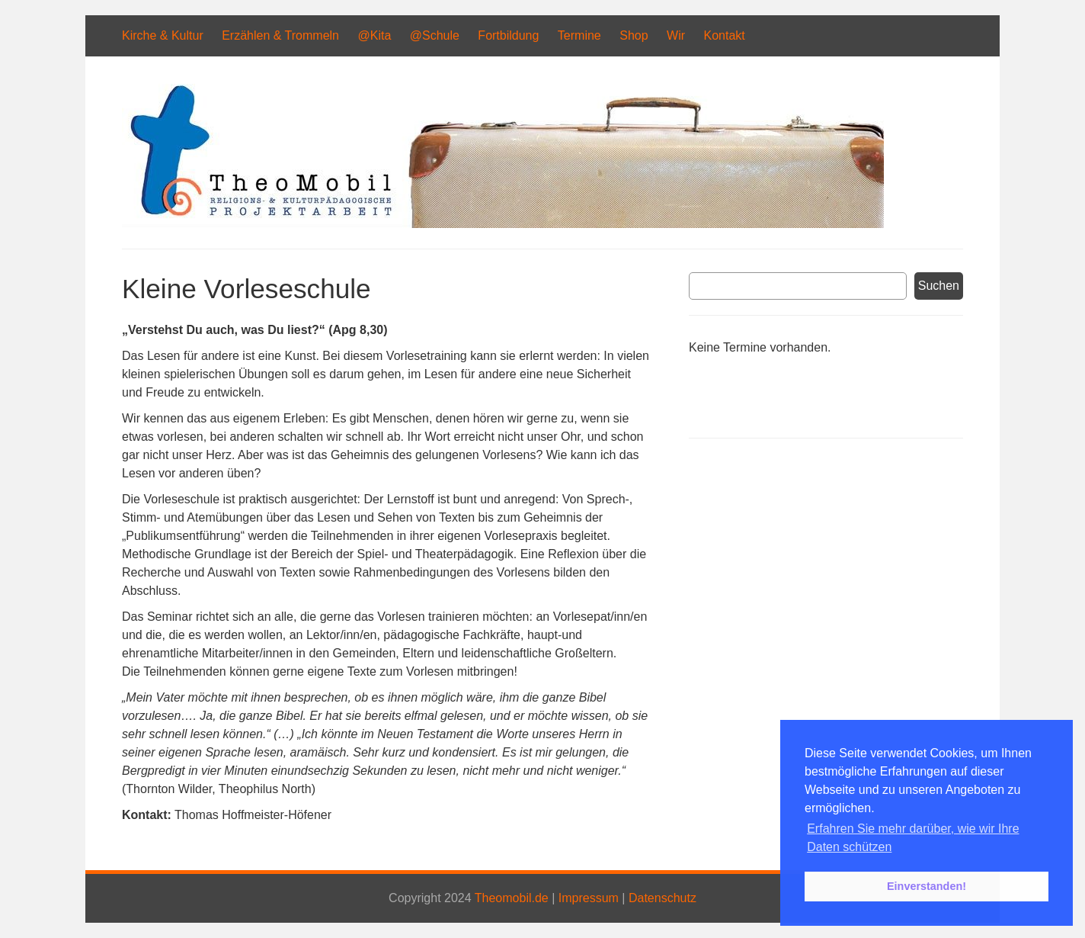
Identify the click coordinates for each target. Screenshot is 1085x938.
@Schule (434, 35)
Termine (579, 35)
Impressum (589, 897)
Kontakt (723, 35)
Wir (676, 35)
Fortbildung (508, 35)
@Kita (374, 35)
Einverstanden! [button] (926, 886)
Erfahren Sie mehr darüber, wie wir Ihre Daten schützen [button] (913, 837)
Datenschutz (662, 897)
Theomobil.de (512, 897)
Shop (633, 35)
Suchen (938, 285)
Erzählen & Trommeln (280, 35)
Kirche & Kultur (162, 35)
